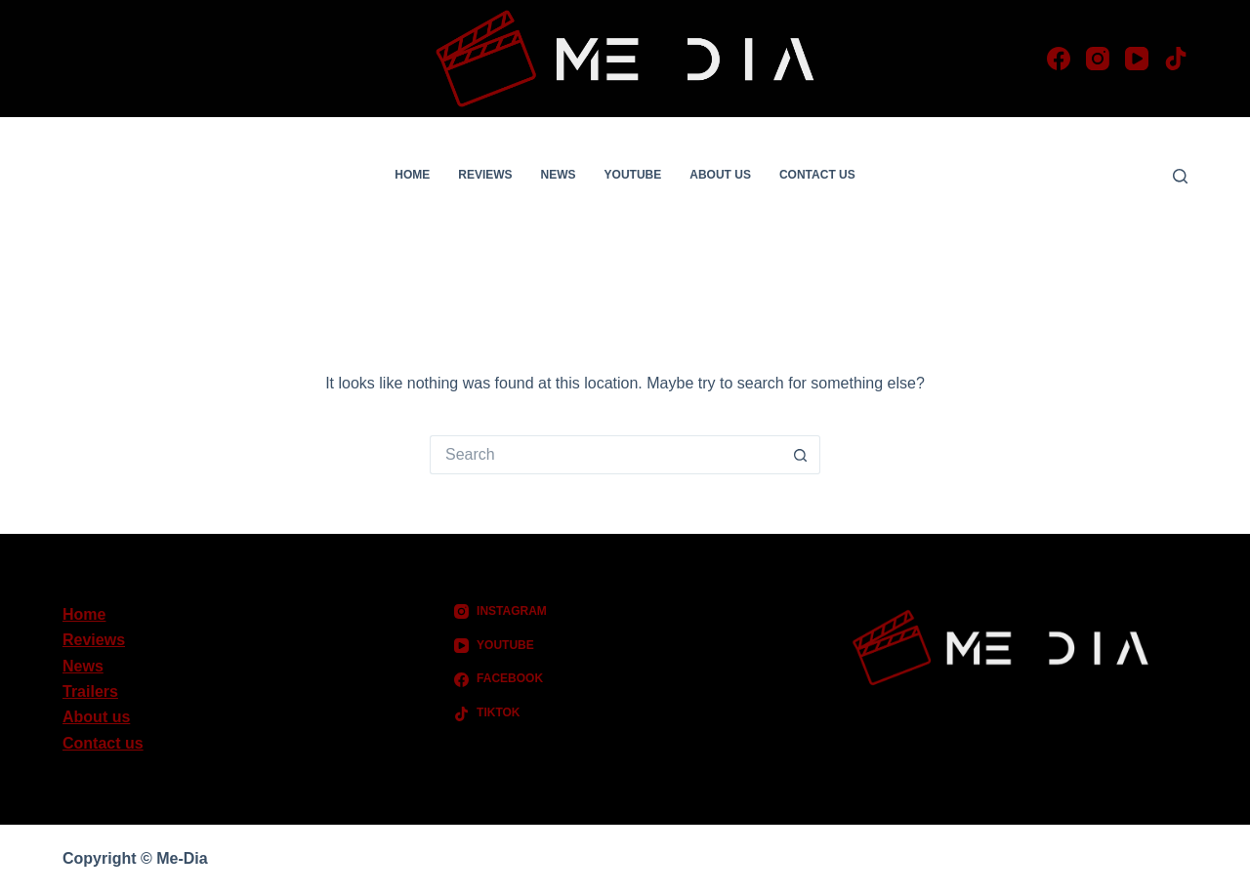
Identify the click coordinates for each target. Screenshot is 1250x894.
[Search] (1180, 176)
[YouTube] (1136, 58)
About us (720, 175)
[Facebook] (1058, 58)
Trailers (90, 691)
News (558, 175)
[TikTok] (1176, 58)
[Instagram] (1097, 58)
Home (412, 175)
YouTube (633, 175)
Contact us (817, 175)
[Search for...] (605, 454)
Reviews (485, 175)
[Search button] (800, 454)
